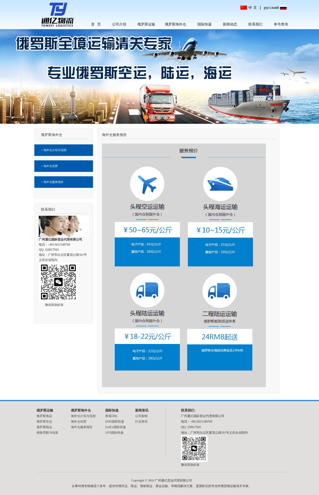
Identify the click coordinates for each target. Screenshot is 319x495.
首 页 (96, 24)
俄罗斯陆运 (44, 427)
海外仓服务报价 (82, 427)
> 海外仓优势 (49, 166)
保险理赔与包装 (47, 432)
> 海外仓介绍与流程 (53, 150)
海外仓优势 (78, 421)
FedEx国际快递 (115, 427)
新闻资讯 (141, 410)
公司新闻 (141, 416)
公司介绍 (119, 24)
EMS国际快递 (114, 421)
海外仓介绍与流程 (83, 416)
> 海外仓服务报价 (52, 182)
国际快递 (204, 24)
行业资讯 (141, 421)
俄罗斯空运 (44, 421)
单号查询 (281, 24)
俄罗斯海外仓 (175, 24)
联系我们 (255, 24)
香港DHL (111, 416)
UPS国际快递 (114, 432)
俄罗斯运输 (146, 24)
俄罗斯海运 (44, 416)
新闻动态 (230, 24)
